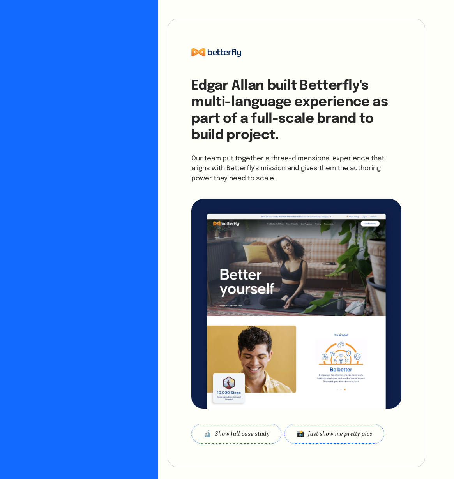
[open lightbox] (334, 433)
